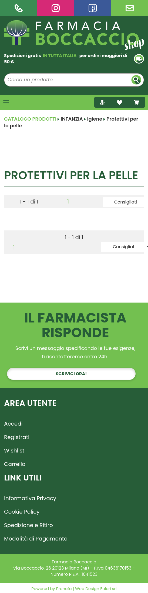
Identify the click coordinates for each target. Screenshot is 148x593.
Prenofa (63, 588)
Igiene (94, 118)
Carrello (14, 464)
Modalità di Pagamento (36, 538)
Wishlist (14, 450)
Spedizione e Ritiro (28, 525)
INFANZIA (72, 118)
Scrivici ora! (71, 374)
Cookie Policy (22, 511)
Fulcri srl (108, 588)
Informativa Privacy (30, 498)
